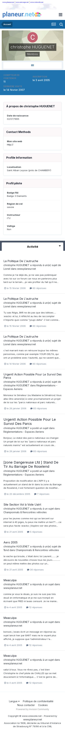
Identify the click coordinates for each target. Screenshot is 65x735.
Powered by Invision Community (32, 709)
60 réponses (38, 288)
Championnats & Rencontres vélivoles (25, 512)
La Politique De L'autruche (20, 261)
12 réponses (34, 607)
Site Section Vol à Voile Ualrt (22, 504)
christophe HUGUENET (16, 265)
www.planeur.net (8, 2)
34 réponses (35, 569)
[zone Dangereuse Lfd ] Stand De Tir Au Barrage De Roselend (30, 464)
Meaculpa (9, 580)
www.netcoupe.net (22, 2)
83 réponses (38, 408)
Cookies (43, 705)
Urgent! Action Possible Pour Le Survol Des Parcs (32, 376)
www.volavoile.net (36, 2)
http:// (10, 144)
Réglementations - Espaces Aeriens (23, 431)
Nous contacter (26, 705)
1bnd (6, 550)
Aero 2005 (10, 542)
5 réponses (34, 531)
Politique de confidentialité (38, 701)
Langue (14, 701)
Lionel (6, 268)
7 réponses (41, 494)
